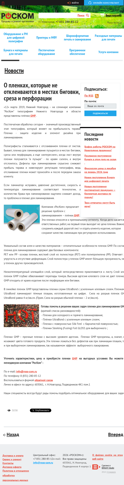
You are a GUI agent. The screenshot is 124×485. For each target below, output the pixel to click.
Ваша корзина (113, 15)
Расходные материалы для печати (108, 37)
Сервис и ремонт (12, 459)
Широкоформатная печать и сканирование (77, 37)
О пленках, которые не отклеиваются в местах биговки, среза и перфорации (42, 91)
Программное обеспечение (77, 52)
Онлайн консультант (106, 2)
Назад (11, 434)
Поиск (83, 15)
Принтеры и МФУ (46, 37)
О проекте (111, 472)
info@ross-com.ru (26, 371)
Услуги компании (108, 52)
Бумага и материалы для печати (16, 52)
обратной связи (44, 380)
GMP (33, 115)
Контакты (8, 463)
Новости (14, 70)
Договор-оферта (12, 467)
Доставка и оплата (13, 455)
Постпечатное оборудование (46, 52)
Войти (75, 3)
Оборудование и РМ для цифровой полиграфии (16, 37)
